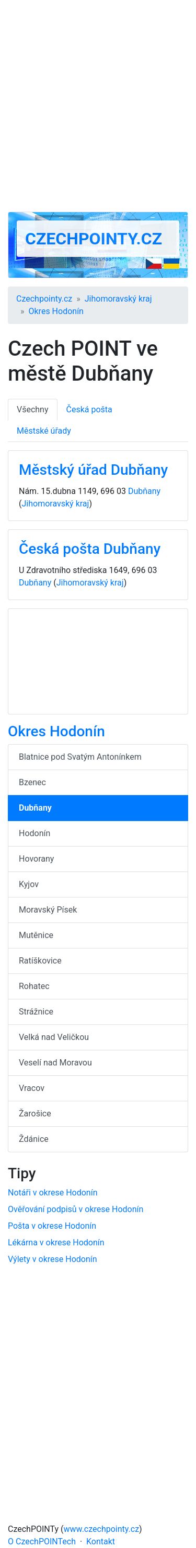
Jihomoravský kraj (118, 299)
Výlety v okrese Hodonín (52, 1259)
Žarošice (35, 1113)
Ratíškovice (40, 961)
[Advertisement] (98, 105)
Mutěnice (36, 935)
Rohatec (34, 986)
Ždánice (34, 1139)
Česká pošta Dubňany (89, 548)
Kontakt (100, 1541)
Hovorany (36, 859)
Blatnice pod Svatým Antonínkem (80, 757)
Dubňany (144, 491)
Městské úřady (44, 431)
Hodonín (34, 833)
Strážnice (36, 1012)
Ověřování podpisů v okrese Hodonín (75, 1209)
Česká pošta (89, 409)
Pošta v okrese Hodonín (52, 1226)
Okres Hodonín (56, 311)
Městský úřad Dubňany (93, 469)
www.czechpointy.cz (102, 1529)
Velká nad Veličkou (54, 1037)
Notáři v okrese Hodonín (53, 1193)
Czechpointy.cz (93, 239)
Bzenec (32, 782)
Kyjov (29, 884)
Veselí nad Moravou (55, 1063)
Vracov (31, 1088)
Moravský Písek (48, 910)
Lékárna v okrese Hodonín (56, 1242)
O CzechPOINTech (42, 1541)
